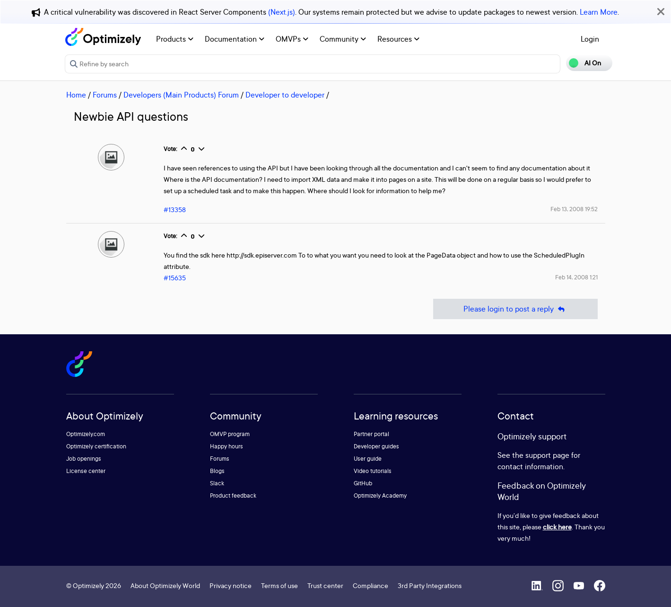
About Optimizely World (165, 585)
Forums (105, 94)
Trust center (325, 585)
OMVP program (230, 434)
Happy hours (226, 446)
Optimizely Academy (380, 495)
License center (85, 471)
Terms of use (279, 585)
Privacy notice (230, 585)
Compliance (370, 585)
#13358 (175, 209)
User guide (368, 459)
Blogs (217, 471)
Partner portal (371, 434)
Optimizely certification (96, 446)
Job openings (83, 459)
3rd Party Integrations (430, 585)
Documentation (234, 39)
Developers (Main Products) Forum (181, 94)
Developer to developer (284, 94)
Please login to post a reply (515, 309)
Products (174, 39)
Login (590, 39)
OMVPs (292, 39)
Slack (217, 483)
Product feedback (233, 495)
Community (343, 39)
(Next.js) (281, 12)
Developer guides (376, 446)
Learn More (599, 12)
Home (76, 94)
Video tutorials (373, 471)
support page (547, 455)
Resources (398, 39)
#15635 (175, 277)
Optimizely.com (85, 434)
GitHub (363, 483)
